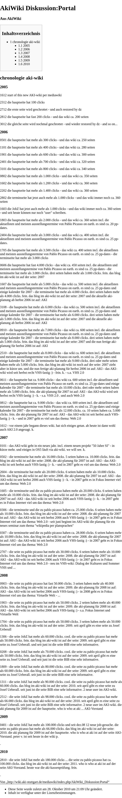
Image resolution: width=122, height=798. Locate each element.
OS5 (38, 449)
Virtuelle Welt (46, 595)
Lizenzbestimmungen (61, 793)
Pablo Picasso (73, 224)
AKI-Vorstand (93, 708)
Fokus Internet (105, 479)
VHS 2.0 (78, 372)
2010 (72, 685)
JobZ (24, 666)
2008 (47, 460)
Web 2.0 (79, 395)
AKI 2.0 (12, 429)
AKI (44, 300)
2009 (69, 587)
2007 (41, 277)
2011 (73, 763)
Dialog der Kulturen (88, 563)
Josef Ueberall (20, 644)
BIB (66, 644)
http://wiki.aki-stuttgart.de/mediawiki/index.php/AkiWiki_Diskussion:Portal (58, 782)
